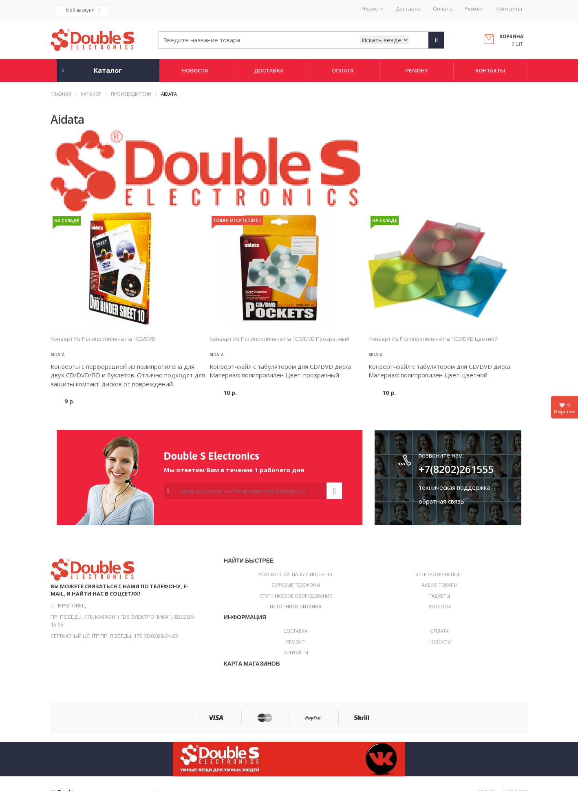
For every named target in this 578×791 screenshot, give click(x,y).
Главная (61, 94)
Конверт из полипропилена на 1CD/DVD (103, 338)
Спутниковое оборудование (296, 596)
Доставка (408, 9)
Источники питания (295, 606)
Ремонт (474, 9)
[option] (130, 268)
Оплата (442, 9)
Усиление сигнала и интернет (295, 574)
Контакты (509, 9)
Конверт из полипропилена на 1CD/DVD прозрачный (279, 338)
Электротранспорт (439, 574)
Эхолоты (439, 606)
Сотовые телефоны (295, 585)
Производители (131, 94)
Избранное (564, 408)
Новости (373, 9)
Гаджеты (439, 596)
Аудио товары (439, 585)
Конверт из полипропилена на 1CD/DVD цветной (433, 338)
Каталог (91, 94)
